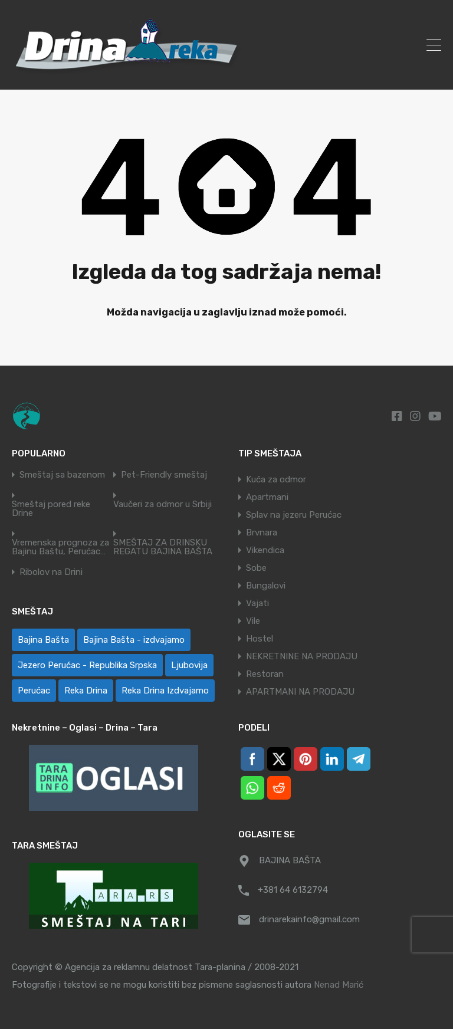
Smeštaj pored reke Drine (51, 509)
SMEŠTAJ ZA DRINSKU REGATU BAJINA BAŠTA (162, 547)
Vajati (257, 603)
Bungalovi (265, 585)
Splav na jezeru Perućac (294, 514)
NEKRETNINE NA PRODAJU (301, 656)
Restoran (265, 674)
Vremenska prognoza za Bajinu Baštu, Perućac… (60, 547)
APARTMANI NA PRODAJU (300, 691)
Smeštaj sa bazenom (62, 475)
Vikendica (265, 550)
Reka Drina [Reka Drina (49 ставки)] (85, 690)
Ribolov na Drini (51, 572)
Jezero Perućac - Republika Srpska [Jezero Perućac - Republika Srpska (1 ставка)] (87, 665)
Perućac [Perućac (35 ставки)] (34, 690)
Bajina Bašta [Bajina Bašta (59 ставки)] (43, 640)
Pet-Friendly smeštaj (164, 475)
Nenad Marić (338, 984)
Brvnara (261, 532)
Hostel (259, 638)
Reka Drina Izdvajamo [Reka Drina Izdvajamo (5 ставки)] (165, 690)
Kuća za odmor (276, 479)
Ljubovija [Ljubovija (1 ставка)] (189, 665)
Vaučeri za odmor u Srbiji (162, 504)
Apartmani (267, 497)
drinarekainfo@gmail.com (309, 919)
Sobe (256, 568)
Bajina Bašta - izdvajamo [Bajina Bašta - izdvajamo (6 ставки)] (134, 640)
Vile (253, 621)
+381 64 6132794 (293, 890)
